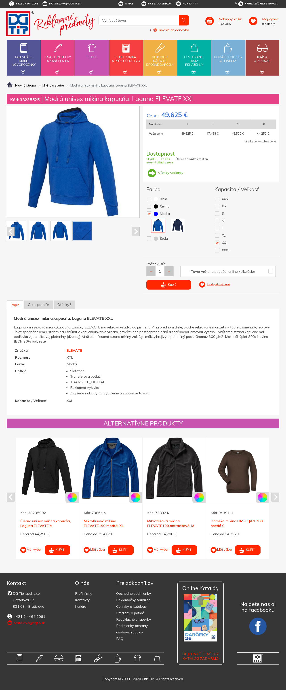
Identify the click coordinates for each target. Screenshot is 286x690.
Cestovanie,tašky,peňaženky (194, 57)
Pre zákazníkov (156, 4)
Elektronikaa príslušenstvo (126, 56)
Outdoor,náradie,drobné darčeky (160, 57)
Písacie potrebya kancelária (57, 56)
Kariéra (80, 606)
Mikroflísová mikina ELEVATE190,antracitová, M (170, 523)
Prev (11, 231)
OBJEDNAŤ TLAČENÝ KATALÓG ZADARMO (200, 656)
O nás (126, 4)
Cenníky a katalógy (131, 606)
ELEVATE (74, 350)
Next (136, 231)
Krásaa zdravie (262, 56)
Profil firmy (83, 593)
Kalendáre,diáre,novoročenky (23, 57)
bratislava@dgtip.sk (61, 4)
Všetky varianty (164, 172)
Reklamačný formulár (133, 600)
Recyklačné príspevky (133, 619)
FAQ (119, 638)
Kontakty (186, 4)
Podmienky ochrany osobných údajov (132, 628)
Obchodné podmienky (133, 593)
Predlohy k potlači (130, 613)
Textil (91, 54)
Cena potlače (38, 304)
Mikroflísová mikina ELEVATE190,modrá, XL (104, 523)
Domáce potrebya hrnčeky (228, 56)
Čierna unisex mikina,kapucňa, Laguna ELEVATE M (45, 523)
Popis (15, 305)
